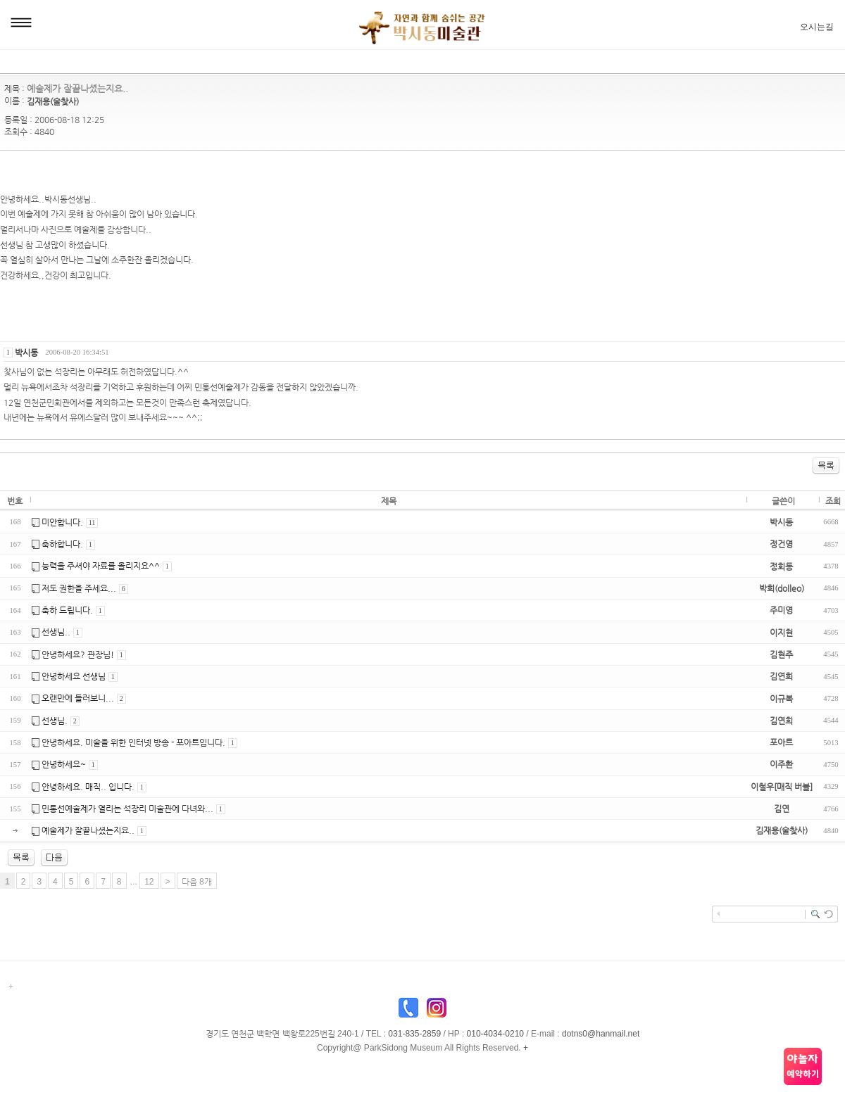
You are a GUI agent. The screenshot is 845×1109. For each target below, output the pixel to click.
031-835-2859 (414, 1034)
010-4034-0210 (495, 1034)
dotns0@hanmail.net (600, 1034)
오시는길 (817, 27)
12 (149, 882)
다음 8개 (197, 882)
